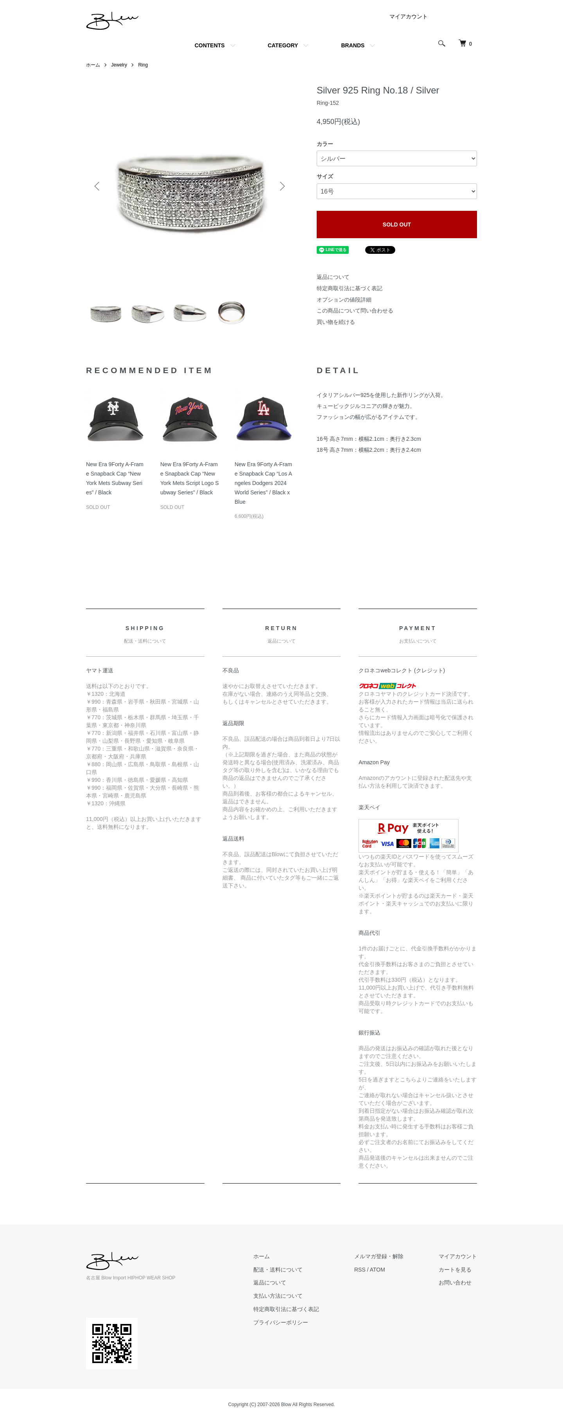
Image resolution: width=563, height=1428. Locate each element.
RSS (360, 1269)
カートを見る (455, 1269)
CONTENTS (210, 45)
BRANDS (352, 45)
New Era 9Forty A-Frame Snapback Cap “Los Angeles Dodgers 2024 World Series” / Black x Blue (263, 483)
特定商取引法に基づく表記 (349, 288)
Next (281, 186)
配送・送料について (278, 1269)
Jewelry (119, 65)
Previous (98, 186)
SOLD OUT (397, 224)
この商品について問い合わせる (355, 310)
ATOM (377, 1269)
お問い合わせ (455, 1282)
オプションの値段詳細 (344, 299)
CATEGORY (283, 45)
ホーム (93, 65)
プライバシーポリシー (280, 1322)
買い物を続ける (336, 322)
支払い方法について (278, 1296)
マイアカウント (408, 16)
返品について (333, 277)
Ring (143, 65)
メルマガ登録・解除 (378, 1256)
